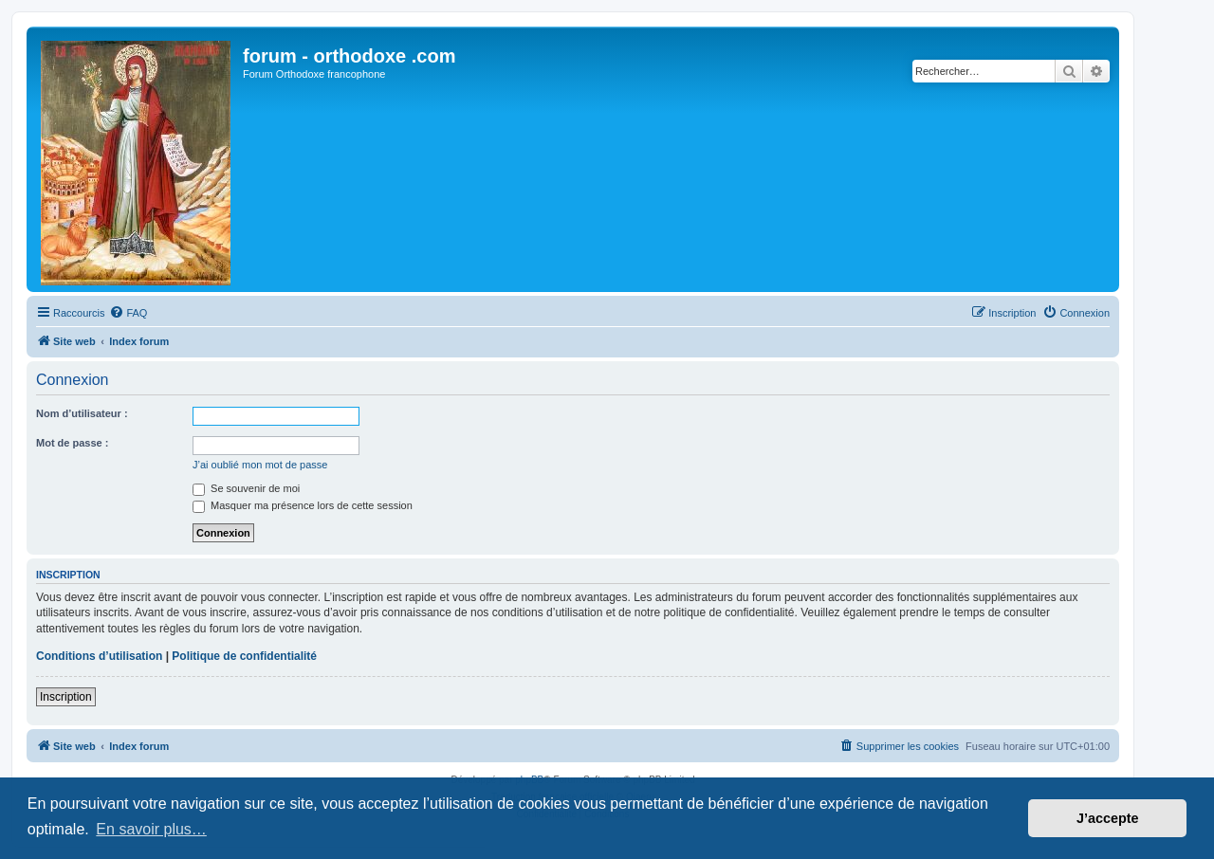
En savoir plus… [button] (151, 829)
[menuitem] (128, 313)
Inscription (66, 697)
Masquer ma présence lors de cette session (303, 505)
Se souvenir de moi (246, 488)
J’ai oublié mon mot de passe (260, 464)
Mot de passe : (72, 442)
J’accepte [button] (1107, 818)
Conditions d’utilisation (99, 656)
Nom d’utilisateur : (82, 413)
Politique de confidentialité (244, 656)
